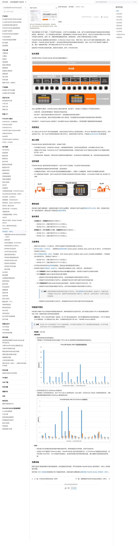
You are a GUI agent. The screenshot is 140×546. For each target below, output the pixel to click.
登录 (134, 3)
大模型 (20, 3)
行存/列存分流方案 (95, 140)
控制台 (122, 3)
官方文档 (5, 8)
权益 (37, 3)
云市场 (48, 3)
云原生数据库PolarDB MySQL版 (58, 13)
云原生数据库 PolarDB (17, 8)
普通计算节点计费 (89, 214)
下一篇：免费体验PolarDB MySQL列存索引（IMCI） (92, 485)
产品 (25, 3)
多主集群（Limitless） (44, 255)
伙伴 (53, 3)
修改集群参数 (62, 255)
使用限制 (51, 272)
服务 (58, 3)
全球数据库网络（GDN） (45, 260)
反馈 (74, 494)
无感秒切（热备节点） (51, 274)
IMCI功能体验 (42, 478)
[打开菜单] (3, 3)
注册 (127, 3)
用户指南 (71, 13)
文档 (113, 3)
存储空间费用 (61, 217)
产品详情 (96, 23)
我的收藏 (105, 23)
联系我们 (81, 297)
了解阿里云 (64, 3)
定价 (42, 3)
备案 (118, 3)
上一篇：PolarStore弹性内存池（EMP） (45, 485)
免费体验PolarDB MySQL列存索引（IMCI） (95, 478)
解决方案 (31, 3)
